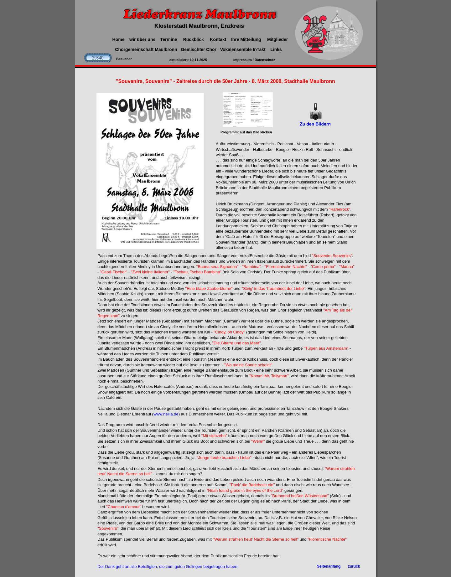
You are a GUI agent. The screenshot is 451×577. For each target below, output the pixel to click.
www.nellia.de (166, 414)
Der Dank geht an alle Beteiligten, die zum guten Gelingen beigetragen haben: (167, 566)
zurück (354, 566)
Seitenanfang (328, 566)
